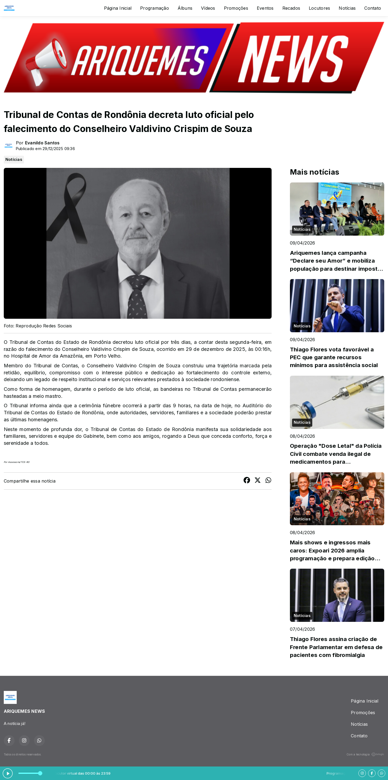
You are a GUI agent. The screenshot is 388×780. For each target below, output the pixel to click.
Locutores (319, 8)
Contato (372, 8)
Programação (154, 8)
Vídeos (208, 8)
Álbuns (185, 8)
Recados (291, 8)
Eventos (265, 8)
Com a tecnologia (365, 754)
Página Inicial (117, 8)
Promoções (236, 8)
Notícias (347, 8)
